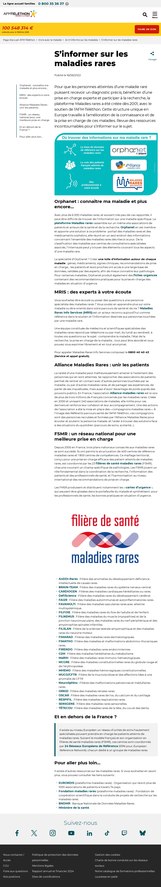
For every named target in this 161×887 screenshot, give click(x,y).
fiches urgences (145, 275)
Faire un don (147, 29)
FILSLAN (65, 629)
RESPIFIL (65, 699)
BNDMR (64, 803)
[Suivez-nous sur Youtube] (71, 835)
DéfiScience (67, 595)
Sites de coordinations (46, 876)
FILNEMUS (66, 616)
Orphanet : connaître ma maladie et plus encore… (33, 87)
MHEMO (65, 670)
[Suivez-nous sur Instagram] (53, 836)
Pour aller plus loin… (31, 136)
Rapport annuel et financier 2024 (53, 871)
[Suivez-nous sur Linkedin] (89, 835)
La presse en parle (106, 876)
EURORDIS (66, 783)
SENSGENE (67, 704)
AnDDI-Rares (68, 579)
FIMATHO (66, 641)
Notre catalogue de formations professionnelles (125, 871)
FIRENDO (65, 649)
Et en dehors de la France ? (30, 128)
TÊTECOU (65, 708)
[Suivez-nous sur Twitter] (34, 836)
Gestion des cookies (107, 854)
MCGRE (64, 662)
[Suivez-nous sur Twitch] (124, 835)
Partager (152, 55)
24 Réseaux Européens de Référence (91, 746)
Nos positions (11, 876)
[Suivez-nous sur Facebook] (17, 836)
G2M (62, 653)
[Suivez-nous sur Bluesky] (142, 836)
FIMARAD (66, 637)
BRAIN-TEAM (68, 587)
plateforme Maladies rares (73, 223)
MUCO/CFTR (68, 674)
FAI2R (63, 600)
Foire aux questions (15, 871)
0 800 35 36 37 (51, 4)
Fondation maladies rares (77, 791)
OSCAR (64, 695)
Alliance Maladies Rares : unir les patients (33, 106)
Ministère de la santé (74, 807)
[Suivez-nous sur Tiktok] (107, 835)
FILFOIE (64, 612)
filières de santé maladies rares (119, 463)
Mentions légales (42, 865)
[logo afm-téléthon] (20, 17)
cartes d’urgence (138, 487)
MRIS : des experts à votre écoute (34, 96)
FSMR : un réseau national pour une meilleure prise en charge (34, 117)
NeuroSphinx (68, 683)
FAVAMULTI (67, 604)
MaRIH (63, 658)
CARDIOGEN (68, 591)
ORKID (63, 691)
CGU (6, 865)
